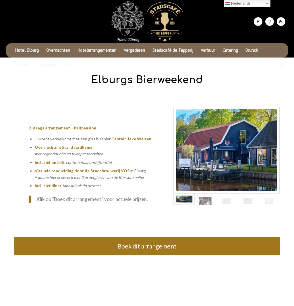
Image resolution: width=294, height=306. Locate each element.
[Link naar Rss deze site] (281, 21)
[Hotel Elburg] (147, 21)
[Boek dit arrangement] (147, 246)
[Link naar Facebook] (258, 21)
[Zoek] (279, 65)
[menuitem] (26, 50)
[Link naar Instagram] (269, 21)
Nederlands (238, 3)
